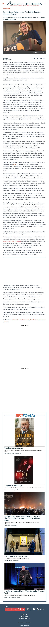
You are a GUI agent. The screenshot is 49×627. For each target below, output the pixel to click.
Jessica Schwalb (8, 560)
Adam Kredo (7, 525)
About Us (24, 614)
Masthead (24, 616)
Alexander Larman (8, 597)
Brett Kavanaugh (24, 319)
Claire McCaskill (34, 319)
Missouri (6, 321)
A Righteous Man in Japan (13, 486)
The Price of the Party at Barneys (15, 556)
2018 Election (15, 319)
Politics (6, 9)
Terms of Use (21, 622)
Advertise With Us (24, 619)
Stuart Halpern (7, 489)
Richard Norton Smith (9, 453)
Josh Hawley (42, 319)
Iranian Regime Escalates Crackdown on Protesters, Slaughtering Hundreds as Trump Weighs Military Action (22, 518)
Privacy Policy (28, 622)
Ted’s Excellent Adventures (13, 448)
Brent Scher (5, 58)
